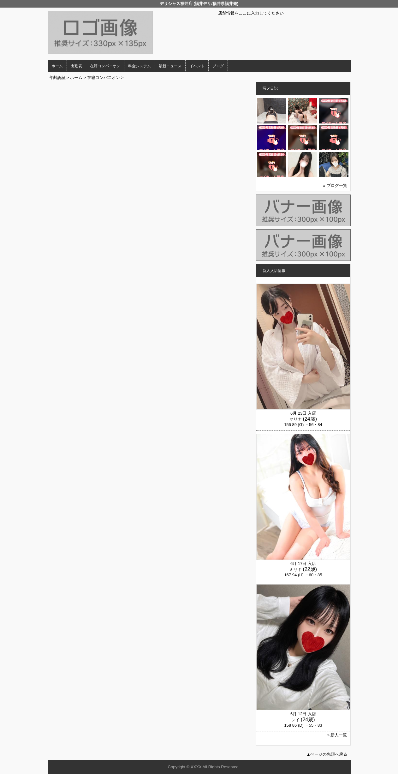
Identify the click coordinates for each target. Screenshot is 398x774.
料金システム (139, 66)
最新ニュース (170, 66)
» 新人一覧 (337, 735)
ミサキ (295, 569)
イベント (197, 66)
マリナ (295, 419)
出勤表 (76, 66)
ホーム (57, 66)
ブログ (218, 66)
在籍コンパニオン (105, 66)
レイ (295, 719)
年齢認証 (57, 77)
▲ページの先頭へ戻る (327, 754)
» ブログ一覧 (335, 185)
